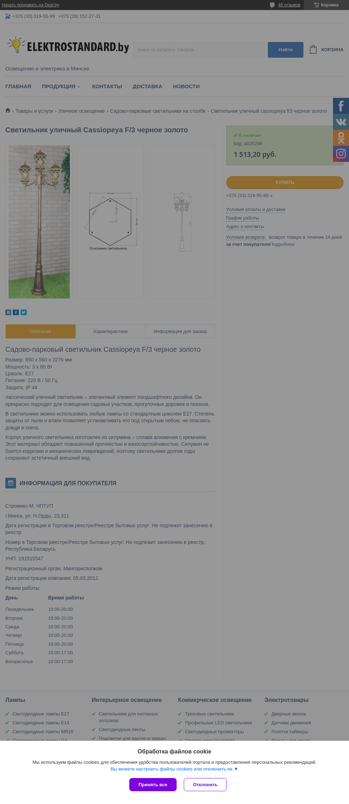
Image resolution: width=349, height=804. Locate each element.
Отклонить (205, 784)
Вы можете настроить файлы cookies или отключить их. (172, 769)
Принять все (153, 784)
